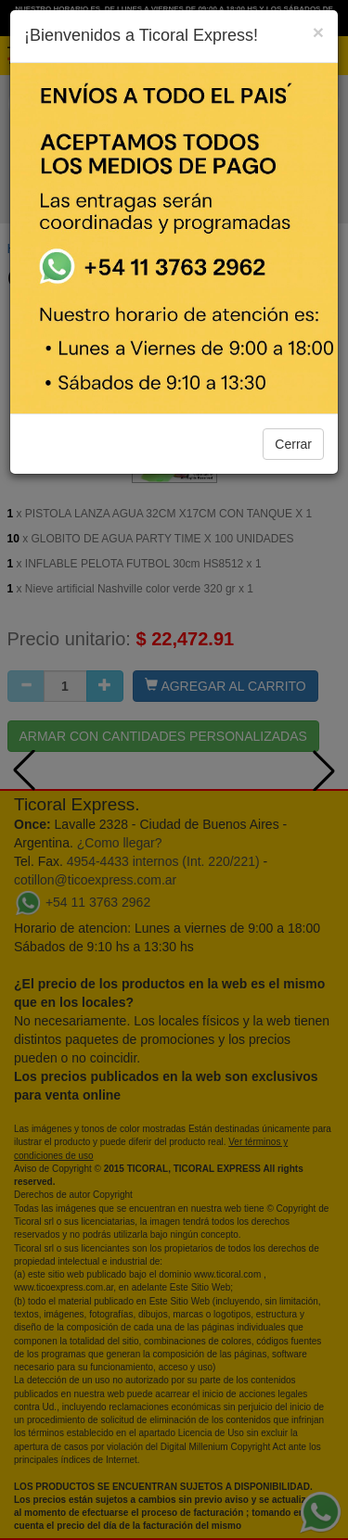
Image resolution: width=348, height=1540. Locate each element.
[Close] (318, 32)
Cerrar (293, 444)
